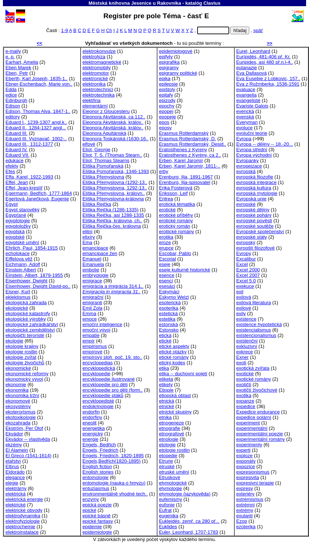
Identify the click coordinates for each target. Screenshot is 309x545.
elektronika (93, 84)
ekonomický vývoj (24, 379)
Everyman (247, 122)
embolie (90, 269)
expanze (245, 401)
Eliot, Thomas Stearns (105, 160)
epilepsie (168, 84)
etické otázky (173, 351)
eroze (165, 242)
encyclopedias (97, 362)
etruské (167, 466)
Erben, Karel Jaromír (181, 160)
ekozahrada (18, 423)
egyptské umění (22, 242)
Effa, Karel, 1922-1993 (29, 177)
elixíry (88, 237)
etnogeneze (171, 423)
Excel (242, 264)
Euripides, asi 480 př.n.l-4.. (264, 62)
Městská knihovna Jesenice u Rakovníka (135, 3)
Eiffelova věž (18, 259)
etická (165, 335)
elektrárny (16, 488)
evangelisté (248, 100)
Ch (109, 30)
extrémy (244, 510)
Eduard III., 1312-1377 (29, 144)
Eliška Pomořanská (102, 166)
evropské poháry (253, 215)
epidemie (92, 526)
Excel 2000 (248, 269)
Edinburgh (16, 100)
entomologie (95, 477)
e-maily (13, 51)
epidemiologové (175, 51)
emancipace (95, 248)
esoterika (168, 308)
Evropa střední (251, 149)
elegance (15, 477)
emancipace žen (99, 253)
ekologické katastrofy (27, 313)
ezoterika (245, 526)
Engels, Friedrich (100, 450)
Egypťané (15, 215)
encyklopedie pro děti (105, 384)
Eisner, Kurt (17, 291)
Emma (89, 313)
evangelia (246, 95)
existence (246, 319)
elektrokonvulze (99, 51)
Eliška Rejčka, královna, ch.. (112, 220)
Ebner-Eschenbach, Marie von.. (39, 84)
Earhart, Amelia (21, 62)
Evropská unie (251, 198)
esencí (166, 280)
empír (88, 341)
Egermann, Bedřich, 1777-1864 (38, 193)
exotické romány (253, 379)
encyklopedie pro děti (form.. (112, 390)
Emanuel (91, 259)
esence (166, 275)
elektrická (15, 494)
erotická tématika (177, 204)
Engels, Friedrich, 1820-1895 (113, 455)
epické (89, 510)
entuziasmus (95, 488)
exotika (243, 395)
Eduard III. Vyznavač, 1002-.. (36, 138)
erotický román (174, 226)
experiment (248, 423)
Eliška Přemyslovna (103, 177)
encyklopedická (98, 368)
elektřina (91, 100)
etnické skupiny (175, 412)
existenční (247, 341)
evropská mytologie (256, 193)
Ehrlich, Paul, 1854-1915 (31, 248)
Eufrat (165, 510)
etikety (166, 384)
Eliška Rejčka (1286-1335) (110, 209)
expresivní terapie (255, 483)
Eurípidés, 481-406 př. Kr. (263, 56)
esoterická (170, 302)
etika (164, 368)
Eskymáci (169, 291)
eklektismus (17, 297)
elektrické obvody (23, 510)
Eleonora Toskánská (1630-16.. (115, 138)
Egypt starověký (22, 209)
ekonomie (15, 384)
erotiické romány (176, 231)
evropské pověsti (254, 220)
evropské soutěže (255, 226)
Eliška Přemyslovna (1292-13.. (114, 182)
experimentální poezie (259, 433)
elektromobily (96, 67)
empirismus (94, 346)
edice (11, 95)
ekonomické (18, 368)
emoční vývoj (96, 330)
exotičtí (243, 384)
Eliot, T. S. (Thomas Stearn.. (112, 155)
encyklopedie (96, 373)
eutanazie (246, 67)
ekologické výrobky (25, 319)
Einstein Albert (20, 269)
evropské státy (251, 237)
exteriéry (245, 494)
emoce (89, 319)
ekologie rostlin (21, 351)
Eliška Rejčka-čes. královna (111, 226)
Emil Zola (92, 308)
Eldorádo (14, 472)
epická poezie (97, 504)
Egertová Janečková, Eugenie (37, 198)
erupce (166, 248)
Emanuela (93, 264)
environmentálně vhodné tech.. (115, 494)
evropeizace (249, 166)
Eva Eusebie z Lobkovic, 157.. (268, 78)
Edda (11, 89)
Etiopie (166, 390)
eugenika (168, 515)
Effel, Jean (16, 182)
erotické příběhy (176, 215)
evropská (245, 171)
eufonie (167, 504)
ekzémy (13, 444)
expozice (245, 466)
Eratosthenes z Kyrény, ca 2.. (190, 155)
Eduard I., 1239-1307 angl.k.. (36, 122)
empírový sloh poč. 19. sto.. (112, 357)
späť (258, 30)
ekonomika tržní (22, 395)
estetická (168, 313)
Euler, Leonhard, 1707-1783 (188, 532)
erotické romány (176, 220)
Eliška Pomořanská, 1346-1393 (115, 171)
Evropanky (247, 160)
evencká (245, 111)
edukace (14, 160)
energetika (93, 428)
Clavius (211, 3)
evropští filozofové (255, 248)
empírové (92, 351)
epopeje (167, 116)
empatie (90, 335)
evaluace (245, 89)
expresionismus (252, 472)
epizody (167, 100)
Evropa (243, 138)
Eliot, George (96, 149)
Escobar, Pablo (175, 253)
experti (243, 450)
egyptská (14, 231)
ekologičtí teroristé (24, 335)
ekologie (14, 341)
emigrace (92, 280)
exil (239, 291)
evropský (245, 242)
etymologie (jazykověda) (184, 494)
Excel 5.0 (246, 280)
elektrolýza (93, 56)
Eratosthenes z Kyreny (183, 149)
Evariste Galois (252, 106)
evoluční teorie (251, 133)
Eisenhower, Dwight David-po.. (38, 286)
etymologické (173, 483)
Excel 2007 (248, 275)
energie (90, 439)
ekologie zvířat (20, 357)
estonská (168, 324)
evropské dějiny (252, 209)
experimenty (249, 444)
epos (164, 122)
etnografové (171, 433)
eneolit (89, 423)
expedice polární (253, 417)
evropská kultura (253, 188)
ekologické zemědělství (30, 330)
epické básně (96, 515)
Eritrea (166, 198)
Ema (87, 242)
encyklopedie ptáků (102, 395)
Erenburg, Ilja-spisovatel (184, 182)
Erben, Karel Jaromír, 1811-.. (189, 166)
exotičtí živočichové (256, 390)
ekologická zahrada (26, 302)
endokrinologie (97, 406)
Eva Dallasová (251, 73)
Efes (10, 171)
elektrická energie (24, 499)
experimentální (251, 428)
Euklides (168, 526)
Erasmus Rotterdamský (183, 133)
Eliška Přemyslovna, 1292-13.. (114, 188)
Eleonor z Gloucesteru (106, 111)
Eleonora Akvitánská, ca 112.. (113, 116)
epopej (166, 111)
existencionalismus (256, 335)
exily (241, 313)
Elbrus (12, 466)
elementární (94, 106)
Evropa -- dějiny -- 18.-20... (264, 144)
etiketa (166, 379)
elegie (11, 483)
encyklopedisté (98, 401)
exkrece (244, 351)
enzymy (90, 499)
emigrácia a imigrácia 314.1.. (113, 286)
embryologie (95, 275)
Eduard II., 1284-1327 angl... (35, 127)
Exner (242, 357)
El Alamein (16, 450)
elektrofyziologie (22, 521)
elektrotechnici (97, 89)
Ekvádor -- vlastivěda (27, 439)
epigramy (169, 67)
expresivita (247, 477)
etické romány (174, 357)
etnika (165, 417)
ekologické (16, 308)
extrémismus (249, 499)
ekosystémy (18, 406)
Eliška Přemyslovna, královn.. (113, 193)
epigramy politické (178, 73)
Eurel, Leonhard (253, 51)
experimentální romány (260, 439)
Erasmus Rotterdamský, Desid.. (192, 144)
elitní (87, 231)
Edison (12, 106)
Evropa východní (254, 155)
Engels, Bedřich (99, 444)
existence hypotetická (259, 324)
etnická (166, 401)
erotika (166, 237)
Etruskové (169, 477)
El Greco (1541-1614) (28, 455)
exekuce (245, 286)
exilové (243, 308)
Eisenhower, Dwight (26, 280)
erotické (167, 209)
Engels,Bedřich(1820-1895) (111, 461)
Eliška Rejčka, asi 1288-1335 (113, 215)
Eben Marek (18, 67)
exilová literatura (253, 302)
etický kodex (172, 362)
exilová (243, 297)
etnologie (168, 439)
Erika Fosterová (175, 188)
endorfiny (92, 417)
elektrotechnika (98, 95)
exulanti (244, 515)
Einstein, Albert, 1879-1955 (34, 275)
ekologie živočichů (24, 362)
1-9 (64, 30)
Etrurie (166, 461)
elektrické (15, 504)
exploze (244, 455)
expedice (245, 406)
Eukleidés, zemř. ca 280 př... (189, 521)
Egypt (11, 204)
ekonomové (17, 401)
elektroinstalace (22, 532)
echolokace (17, 253)
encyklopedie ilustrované (108, 379)
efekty (11, 166)
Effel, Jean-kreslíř (24, 188)
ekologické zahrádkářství (31, 324)
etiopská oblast (175, 395)
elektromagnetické (101, 62)
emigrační (92, 297)
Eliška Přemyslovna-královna (113, 198)
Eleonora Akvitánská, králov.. (112, 122)
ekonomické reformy (26, 373)
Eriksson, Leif (173, 193)
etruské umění (174, 472)
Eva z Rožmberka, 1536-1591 (267, 84)
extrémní (245, 504)
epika (164, 78)
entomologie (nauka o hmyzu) (113, 483)
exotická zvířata (252, 368)
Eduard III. (16, 133)
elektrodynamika (22, 515)
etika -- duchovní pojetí (183, 373)
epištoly (167, 89)
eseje (164, 264)
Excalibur (246, 259)
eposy (165, 127)
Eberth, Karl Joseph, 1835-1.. (36, 78)
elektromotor (95, 73)
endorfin (90, 412)
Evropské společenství (260, 231)
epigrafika (169, 62)
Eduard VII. (17, 155)
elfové (88, 144)
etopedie (168, 455)
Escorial (167, 259)
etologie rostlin (174, 450)
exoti (241, 362)
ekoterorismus (20, 412)
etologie (167, 444)
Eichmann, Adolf (22, 264)
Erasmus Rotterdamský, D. (187, 138)
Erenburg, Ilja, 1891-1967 (186, 177)
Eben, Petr (16, 73)
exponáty (245, 461)
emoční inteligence (102, 324)
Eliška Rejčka (96, 204)
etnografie (169, 428)
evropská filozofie (254, 177)
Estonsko (169, 330)
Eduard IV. (16, 149)
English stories (97, 472)
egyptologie (17, 220)
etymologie (170, 488)
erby (163, 171)
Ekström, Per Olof (24, 428)
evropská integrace (256, 182)
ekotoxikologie (20, 417)
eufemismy (170, 499)
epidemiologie (97, 532)
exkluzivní (246, 346)
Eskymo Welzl (174, 297)
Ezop (241, 521)
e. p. (10, 56)
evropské (245, 204)
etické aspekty (174, 346)
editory (12, 116)
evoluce (244, 127)
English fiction (97, 466)
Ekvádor (14, 433)
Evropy (243, 253)
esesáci (167, 286)
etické (165, 341)
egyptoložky (18, 226)
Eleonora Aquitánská (104, 133)
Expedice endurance (258, 412)
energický (92, 433)
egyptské (14, 237)
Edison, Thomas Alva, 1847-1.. (37, 111)
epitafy (166, 95)
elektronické (95, 78)
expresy (244, 488)
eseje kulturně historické (184, 269)
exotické (245, 373)
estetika (167, 319)
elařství (13, 461)
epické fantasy (97, 521)
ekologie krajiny (21, 346)
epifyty (166, 56)
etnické (166, 406)
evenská (245, 116)
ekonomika (16, 390)
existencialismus (253, 330)
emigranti (92, 302)
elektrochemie (20, 526)
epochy (166, 106)
